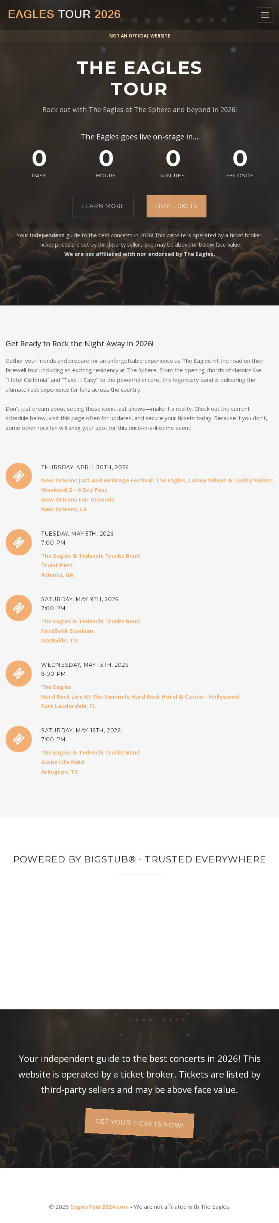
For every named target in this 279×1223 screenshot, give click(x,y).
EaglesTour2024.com (99, 1206)
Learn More (103, 206)
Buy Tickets (176, 206)
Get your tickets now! (139, 1123)
